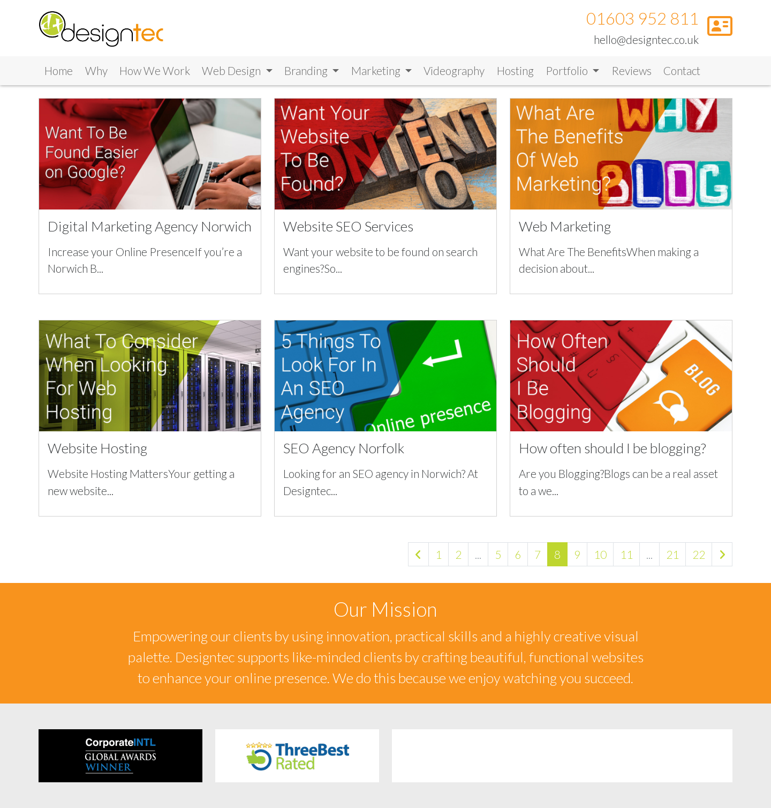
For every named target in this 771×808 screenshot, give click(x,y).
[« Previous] (418, 558)
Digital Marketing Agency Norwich (150, 229)
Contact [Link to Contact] (681, 74)
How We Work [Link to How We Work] (154, 74)
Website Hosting (97, 451)
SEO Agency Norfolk (343, 451)
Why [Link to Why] (96, 74)
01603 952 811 (642, 21)
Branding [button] (307, 74)
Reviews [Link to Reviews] (631, 74)
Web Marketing (565, 229)
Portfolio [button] (568, 74)
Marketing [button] (377, 74)
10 (600, 558)
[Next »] (722, 558)
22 (698, 558)
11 (626, 558)
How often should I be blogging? (612, 451)
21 (672, 558)
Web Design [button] (232, 74)
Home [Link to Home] (58, 74)
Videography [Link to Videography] (454, 74)
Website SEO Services (348, 229)
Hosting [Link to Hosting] (515, 74)
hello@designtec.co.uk (646, 41)
